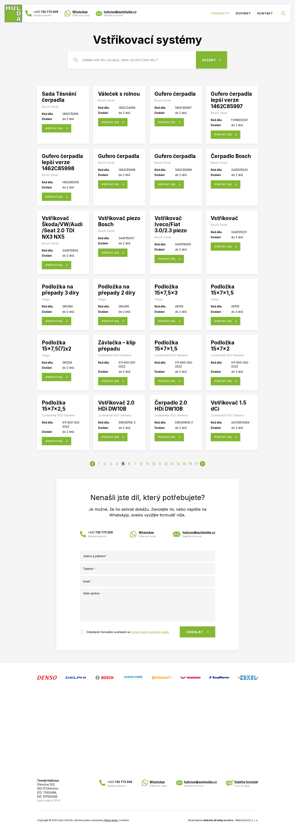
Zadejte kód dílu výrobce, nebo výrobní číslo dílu (120, 60)
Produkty (220, 13)
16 (190, 464)
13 (172, 464)
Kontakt (265, 13)
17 (196, 464)
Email (87, 581)
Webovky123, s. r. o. (246, 820)
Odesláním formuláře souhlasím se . (127, 632)
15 (184, 464)
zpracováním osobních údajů (150, 632)
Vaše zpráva (91, 593)
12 (166, 464)
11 (159, 464)
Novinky (243, 13)
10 (153, 464)
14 (178, 464)
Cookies (124, 820)
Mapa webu (111, 820)
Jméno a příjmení (95, 556)
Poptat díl (54, 128)
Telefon (89, 568)
